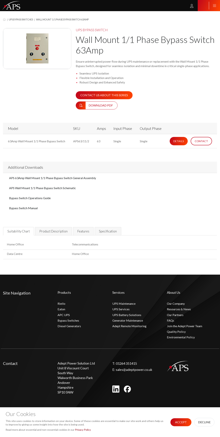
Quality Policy (177, 337)
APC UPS (64, 318)
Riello (62, 306)
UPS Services (121, 312)
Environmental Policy (182, 343)
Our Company (177, 306)
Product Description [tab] (64, 232)
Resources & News (181, 312)
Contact (201, 141)
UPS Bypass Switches (21, 19)
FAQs (171, 325)
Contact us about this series (104, 95)
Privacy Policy (83, 429)
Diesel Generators (71, 331)
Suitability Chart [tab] (22, 232)
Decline (204, 422)
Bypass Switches (70, 325)
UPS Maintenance (125, 306)
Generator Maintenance (130, 325)
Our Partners (176, 318)
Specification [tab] (129, 232)
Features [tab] (100, 232)
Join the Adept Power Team (187, 331)
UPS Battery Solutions (128, 318)
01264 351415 (124, 369)
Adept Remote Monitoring (131, 331)
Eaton (62, 312)
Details (178, 141)
